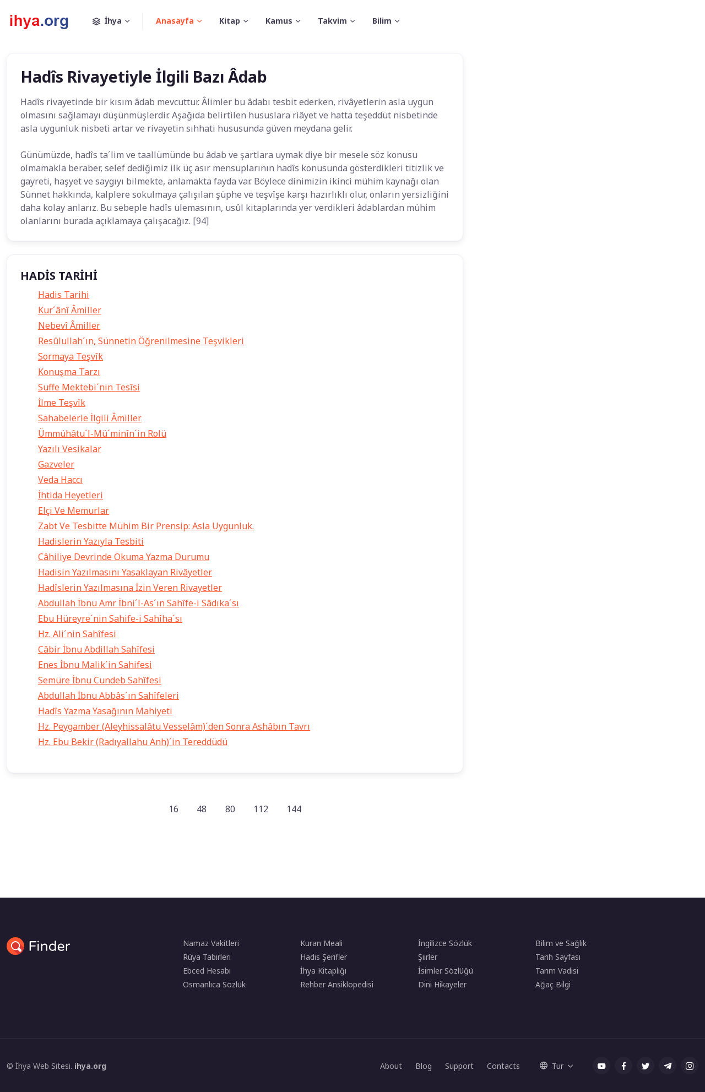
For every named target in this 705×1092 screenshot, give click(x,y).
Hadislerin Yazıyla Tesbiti (91, 541)
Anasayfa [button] (175, 20)
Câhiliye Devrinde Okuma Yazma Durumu (123, 557)
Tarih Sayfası (558, 957)
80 (230, 809)
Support (459, 1066)
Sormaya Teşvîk (70, 356)
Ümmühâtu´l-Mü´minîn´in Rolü (102, 433)
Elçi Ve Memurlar (73, 510)
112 (260, 809)
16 (173, 809)
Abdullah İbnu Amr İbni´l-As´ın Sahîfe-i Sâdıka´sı (138, 603)
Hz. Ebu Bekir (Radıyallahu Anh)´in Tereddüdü (132, 742)
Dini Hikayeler (442, 984)
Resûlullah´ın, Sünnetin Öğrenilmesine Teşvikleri (141, 341)
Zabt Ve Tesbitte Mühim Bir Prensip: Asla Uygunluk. (146, 526)
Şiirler (427, 957)
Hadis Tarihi (63, 295)
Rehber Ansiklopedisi (336, 984)
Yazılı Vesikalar (69, 449)
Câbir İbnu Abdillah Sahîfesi (96, 649)
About (391, 1066)
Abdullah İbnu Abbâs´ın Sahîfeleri (108, 695)
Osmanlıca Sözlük (214, 984)
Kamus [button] (278, 20)
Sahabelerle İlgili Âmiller (90, 418)
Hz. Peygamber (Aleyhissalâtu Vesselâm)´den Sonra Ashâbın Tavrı (174, 726)
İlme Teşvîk (61, 402)
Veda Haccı (60, 480)
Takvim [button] (332, 20)
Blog (423, 1066)
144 (293, 809)
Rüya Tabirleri (207, 957)
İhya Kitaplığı (323, 970)
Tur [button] (551, 1066)
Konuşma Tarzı (69, 372)
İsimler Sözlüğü (445, 970)
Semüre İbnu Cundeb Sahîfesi (99, 680)
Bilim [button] (382, 20)
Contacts (503, 1066)
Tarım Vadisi (556, 970)
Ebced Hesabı (207, 970)
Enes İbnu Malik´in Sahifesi (95, 665)
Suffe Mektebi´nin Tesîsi (89, 387)
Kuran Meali (321, 943)
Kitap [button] (229, 20)
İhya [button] (118, 21)
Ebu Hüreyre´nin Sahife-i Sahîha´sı (110, 618)
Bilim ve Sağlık (561, 943)
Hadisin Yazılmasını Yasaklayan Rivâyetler (125, 572)
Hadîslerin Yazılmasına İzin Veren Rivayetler (130, 588)
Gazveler (56, 464)
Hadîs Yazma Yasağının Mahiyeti (105, 711)
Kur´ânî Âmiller (69, 310)
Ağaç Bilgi (553, 984)
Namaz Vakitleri (211, 943)
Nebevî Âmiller (69, 325)
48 (202, 809)
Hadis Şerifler (323, 957)
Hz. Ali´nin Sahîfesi (77, 634)
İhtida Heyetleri (70, 495)
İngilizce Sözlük (445, 943)
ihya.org (90, 1066)
